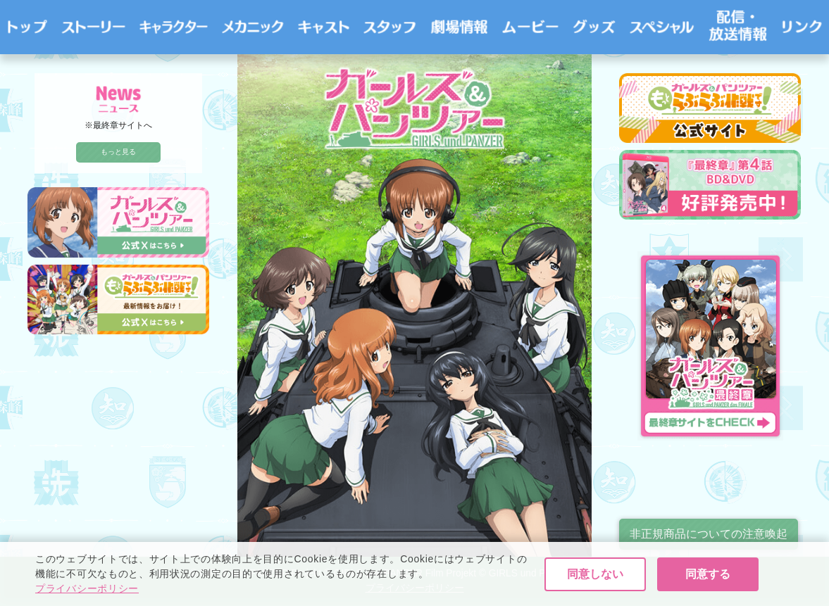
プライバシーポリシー (87, 589)
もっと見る (118, 152)
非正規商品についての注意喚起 (708, 534)
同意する (707, 575)
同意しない (595, 575)
